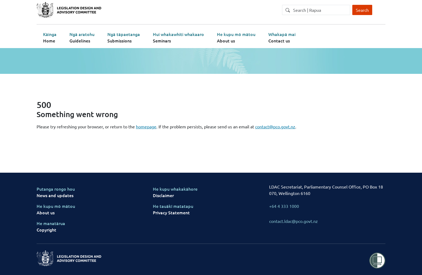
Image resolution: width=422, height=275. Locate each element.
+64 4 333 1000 (284, 206)
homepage (146, 126)
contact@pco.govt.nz (275, 126)
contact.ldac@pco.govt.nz (293, 221)
